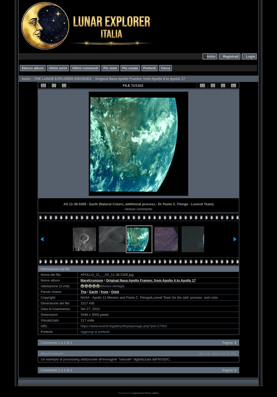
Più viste (110, 68)
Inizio (211, 56)
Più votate (130, 68)
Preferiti (149, 68)
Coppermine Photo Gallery (145, 393)
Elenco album (33, 68)
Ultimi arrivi (58, 68)
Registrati (231, 56)
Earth (93, 292)
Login (250, 56)
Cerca (165, 68)
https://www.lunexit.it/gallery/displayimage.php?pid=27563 (123, 326)
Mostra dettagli (112, 286)
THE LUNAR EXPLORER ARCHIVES (63, 79)
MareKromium (91, 280)
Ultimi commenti (85, 68)
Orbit (115, 292)
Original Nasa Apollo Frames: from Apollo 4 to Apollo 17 (140, 79)
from (104, 292)
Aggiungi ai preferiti (94, 332)
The (83, 292)
